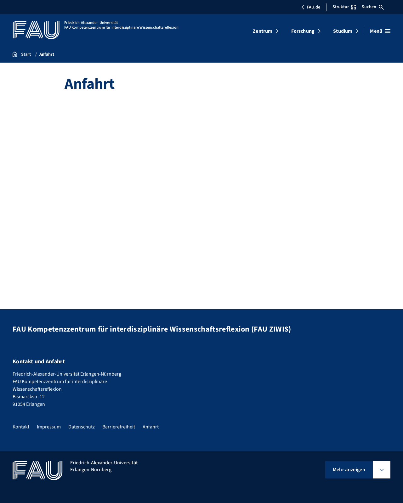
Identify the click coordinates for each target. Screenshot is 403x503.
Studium (342, 31)
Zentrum (262, 31)
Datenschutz (81, 426)
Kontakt (21, 426)
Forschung (303, 31)
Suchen (373, 7)
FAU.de (311, 7)
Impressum (49, 426)
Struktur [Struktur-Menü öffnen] (344, 7)
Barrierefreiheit (118, 426)
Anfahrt (151, 426)
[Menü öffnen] (380, 31)
